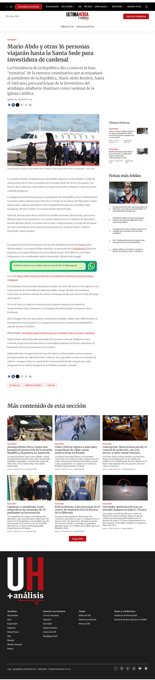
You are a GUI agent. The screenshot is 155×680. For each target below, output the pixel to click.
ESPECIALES (101, 6)
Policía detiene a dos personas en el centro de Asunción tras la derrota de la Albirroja (77, 510)
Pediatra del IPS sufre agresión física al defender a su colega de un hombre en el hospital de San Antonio (130, 209)
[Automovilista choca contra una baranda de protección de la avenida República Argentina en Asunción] (29, 428)
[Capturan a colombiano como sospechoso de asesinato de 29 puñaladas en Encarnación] (29, 488)
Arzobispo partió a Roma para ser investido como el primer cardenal (58, 333)
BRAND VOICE (134, 6)
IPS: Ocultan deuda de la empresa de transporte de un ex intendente (129, 241)
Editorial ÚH (67, 26)
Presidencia (79, 248)
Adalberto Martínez (33, 386)
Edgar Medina (127, 529)
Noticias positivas (85, 26)
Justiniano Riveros (128, 141)
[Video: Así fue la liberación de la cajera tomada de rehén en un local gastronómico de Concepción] (142, 131)
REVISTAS (117, 6)
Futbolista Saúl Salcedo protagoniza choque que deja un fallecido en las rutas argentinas (128, 220)
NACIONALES (52, 6)
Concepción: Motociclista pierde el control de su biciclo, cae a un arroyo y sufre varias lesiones (125, 450)
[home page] (77, 16)
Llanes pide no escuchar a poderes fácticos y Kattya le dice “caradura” (128, 250)
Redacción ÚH (129, 161)
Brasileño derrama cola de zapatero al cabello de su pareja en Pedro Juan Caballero (129, 231)
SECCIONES (67, 6)
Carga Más (77, 539)
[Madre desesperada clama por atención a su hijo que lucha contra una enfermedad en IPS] (142, 151)
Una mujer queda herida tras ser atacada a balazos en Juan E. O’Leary (125, 509)
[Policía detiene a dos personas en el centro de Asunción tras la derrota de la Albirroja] (77, 488)
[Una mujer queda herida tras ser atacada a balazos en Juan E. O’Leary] (125, 488)
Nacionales (12, 40)
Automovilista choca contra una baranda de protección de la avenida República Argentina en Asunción (29, 450)
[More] (74, 6)
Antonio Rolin (31, 532)
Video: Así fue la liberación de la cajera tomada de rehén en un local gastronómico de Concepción (121, 134)
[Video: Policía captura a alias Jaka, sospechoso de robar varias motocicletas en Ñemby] (77, 428)
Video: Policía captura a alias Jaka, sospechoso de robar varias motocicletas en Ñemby (76, 450)
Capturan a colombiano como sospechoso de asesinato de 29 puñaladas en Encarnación (26, 510)
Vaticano (51, 386)
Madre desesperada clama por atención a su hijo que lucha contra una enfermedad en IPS (121, 155)
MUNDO (88, 6)
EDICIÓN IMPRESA (136, 16)
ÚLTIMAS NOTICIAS (28, 7)
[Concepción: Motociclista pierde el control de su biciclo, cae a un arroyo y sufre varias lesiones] (125, 428)
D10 (80, 6)
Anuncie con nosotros (54, 612)
